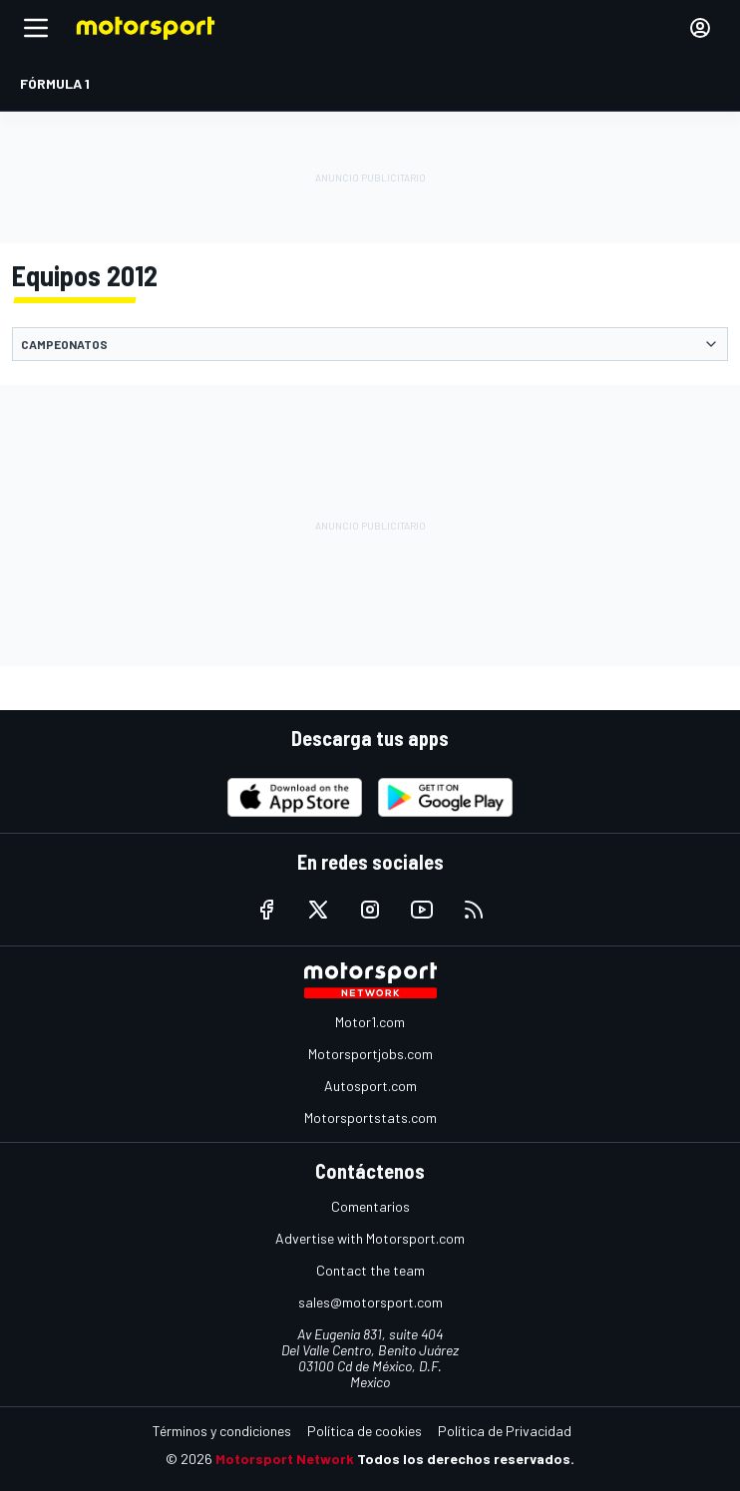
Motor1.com (370, 1021)
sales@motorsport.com (370, 1302)
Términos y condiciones (222, 1430)
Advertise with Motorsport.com (370, 1238)
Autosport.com (370, 1085)
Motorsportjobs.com (370, 1053)
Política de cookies (364, 1430)
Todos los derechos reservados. (465, 1458)
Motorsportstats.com (370, 1117)
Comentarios (370, 1206)
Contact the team (370, 1270)
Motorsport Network (284, 1458)
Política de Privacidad (504, 1430)
